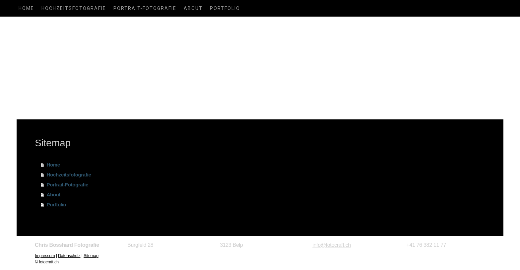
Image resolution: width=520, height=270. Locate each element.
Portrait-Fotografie (144, 8)
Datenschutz (69, 255)
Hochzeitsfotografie (73, 8)
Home (26, 8)
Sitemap (91, 255)
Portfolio (225, 8)
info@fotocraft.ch (331, 245)
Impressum (45, 255)
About (193, 8)
